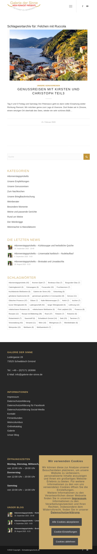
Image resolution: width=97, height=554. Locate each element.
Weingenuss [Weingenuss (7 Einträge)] (55, 323)
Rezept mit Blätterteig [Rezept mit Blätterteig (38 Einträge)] (32, 314)
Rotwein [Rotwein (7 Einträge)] (59, 314)
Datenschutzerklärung (18, 401)
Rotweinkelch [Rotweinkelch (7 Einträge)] (15, 318)
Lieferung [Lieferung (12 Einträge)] (74, 305)
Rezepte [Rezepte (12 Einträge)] (14, 314)
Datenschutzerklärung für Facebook (26, 405)
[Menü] (70, 6)
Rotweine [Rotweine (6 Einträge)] (72, 314)
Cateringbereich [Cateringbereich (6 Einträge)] (16, 287)
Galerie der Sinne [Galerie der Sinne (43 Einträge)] (41, 291)
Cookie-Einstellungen (65, 532)
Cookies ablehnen (65, 541)
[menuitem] (70, 6)
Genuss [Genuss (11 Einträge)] (72, 296)
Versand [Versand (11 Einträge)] (31, 323)
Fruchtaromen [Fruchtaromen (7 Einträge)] (63, 287)
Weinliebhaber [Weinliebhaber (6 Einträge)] (71, 323)
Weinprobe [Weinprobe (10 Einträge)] (15, 327)
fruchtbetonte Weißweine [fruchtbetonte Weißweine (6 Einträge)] (19, 291)
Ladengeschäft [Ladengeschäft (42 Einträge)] (37, 305)
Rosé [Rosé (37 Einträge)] (48, 314)
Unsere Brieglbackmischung (21, 196)
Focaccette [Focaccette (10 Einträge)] (48, 287)
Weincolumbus (15, 422)
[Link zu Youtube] (87, 6)
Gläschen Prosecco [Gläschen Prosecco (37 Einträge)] (18, 300)
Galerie (11, 430)
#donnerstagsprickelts (18, 176)
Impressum (13, 396)
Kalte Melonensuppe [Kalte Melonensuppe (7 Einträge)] (50, 300)
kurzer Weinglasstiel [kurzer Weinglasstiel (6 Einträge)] (18, 305)
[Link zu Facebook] (82, 6)
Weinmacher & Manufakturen (21, 227)
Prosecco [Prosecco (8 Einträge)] (79, 309)
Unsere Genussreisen (48, 86)
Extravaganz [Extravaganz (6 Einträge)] (32, 287)
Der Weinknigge (15, 222)
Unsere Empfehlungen (18, 181)
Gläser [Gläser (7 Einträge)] (34, 300)
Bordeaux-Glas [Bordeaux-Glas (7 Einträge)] (55, 283)
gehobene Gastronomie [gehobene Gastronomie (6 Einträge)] (19, 296)
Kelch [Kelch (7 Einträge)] (65, 300)
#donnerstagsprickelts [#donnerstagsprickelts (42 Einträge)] (19, 283)
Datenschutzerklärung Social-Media (25, 409)
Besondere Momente (17, 206)
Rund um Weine (15, 216)
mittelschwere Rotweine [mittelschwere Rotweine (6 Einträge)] (19, 309)
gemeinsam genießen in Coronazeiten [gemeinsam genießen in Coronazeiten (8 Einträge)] (48, 296)
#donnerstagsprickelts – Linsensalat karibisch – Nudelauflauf (43, 253)
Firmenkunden (14, 418)
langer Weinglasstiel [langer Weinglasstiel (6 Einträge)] (57, 305)
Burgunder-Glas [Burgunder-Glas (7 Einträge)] (72, 283)
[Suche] (48, 157)
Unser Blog (13, 434)
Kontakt (11, 413)
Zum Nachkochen (16, 191)
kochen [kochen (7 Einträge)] (76, 300)
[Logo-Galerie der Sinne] (40, 6)
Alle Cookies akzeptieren (65, 522)
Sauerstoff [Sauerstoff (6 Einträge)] (30, 318)
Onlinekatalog (14, 426)
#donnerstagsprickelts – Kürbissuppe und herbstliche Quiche (44, 245)
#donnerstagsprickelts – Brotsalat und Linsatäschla (39, 261)
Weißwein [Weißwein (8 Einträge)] (29, 327)
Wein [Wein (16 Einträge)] (42, 323)
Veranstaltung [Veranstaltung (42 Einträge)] (16, 323)
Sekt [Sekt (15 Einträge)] (63, 318)
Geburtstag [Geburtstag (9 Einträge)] (59, 291)
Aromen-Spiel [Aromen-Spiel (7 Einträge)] (38, 283)
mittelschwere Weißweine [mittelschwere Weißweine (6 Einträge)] (44, 309)
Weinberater (13, 201)
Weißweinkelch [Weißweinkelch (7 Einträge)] (44, 327)
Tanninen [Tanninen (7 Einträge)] (75, 318)
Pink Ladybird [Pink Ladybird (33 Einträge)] (65, 309)
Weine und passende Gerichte (22, 211)
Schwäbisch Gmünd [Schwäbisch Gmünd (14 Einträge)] (47, 318)
